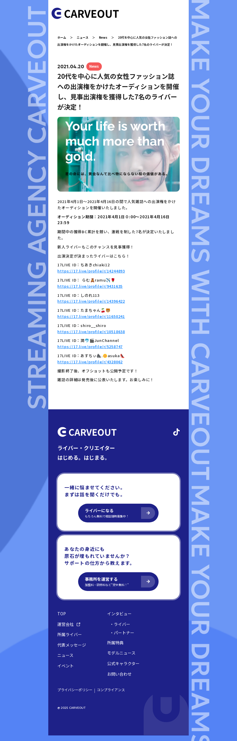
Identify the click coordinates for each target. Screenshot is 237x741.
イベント (67, 671)
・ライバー (121, 629)
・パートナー (123, 638)
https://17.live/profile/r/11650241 (92, 321)
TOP (63, 619)
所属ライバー (71, 640)
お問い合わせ (121, 679)
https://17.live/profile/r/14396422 (92, 306)
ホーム (63, 37)
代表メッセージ (73, 650)
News (104, 37)
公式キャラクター (125, 669)
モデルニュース (123, 658)
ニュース (84, 37)
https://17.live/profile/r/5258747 (91, 352)
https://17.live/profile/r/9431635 (91, 291)
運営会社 (70, 629)
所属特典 (117, 648)
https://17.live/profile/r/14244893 (92, 276)
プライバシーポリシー (76, 695)
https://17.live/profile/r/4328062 (91, 367)
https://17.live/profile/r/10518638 (92, 337)
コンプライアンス (112, 695)
